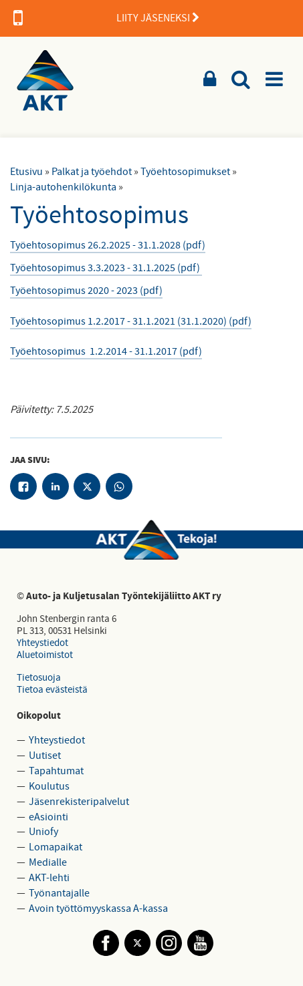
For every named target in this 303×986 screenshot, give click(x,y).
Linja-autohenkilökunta (63, 187)
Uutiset (45, 755)
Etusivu (26, 171)
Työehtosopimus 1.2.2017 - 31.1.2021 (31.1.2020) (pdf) (130, 321)
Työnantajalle (59, 893)
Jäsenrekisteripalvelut (79, 801)
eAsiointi (48, 817)
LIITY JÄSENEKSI (106, 18)
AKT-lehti (49, 877)
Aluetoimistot (45, 655)
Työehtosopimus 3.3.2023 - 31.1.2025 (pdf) (106, 268)
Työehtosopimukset (185, 171)
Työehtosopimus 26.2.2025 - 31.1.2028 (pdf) (107, 245)
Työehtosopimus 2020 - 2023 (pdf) (86, 290)
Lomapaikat (55, 847)
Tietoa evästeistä (52, 689)
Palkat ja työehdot (92, 171)
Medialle (48, 862)
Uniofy (43, 831)
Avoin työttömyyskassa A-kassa (98, 908)
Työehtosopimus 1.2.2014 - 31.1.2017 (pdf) (106, 351)
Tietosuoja (39, 677)
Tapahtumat (56, 771)
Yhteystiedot (42, 643)
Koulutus (49, 786)
